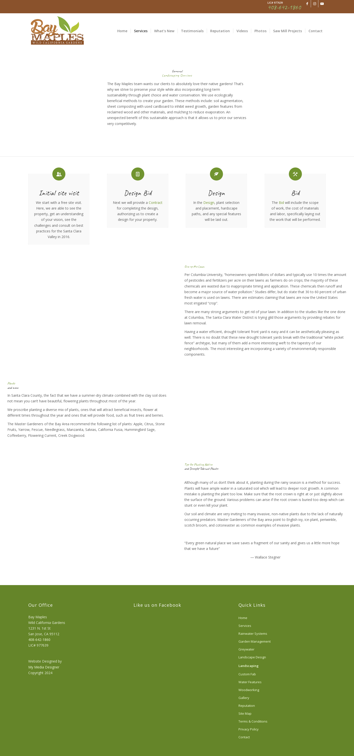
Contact (244, 737)
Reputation (246, 705)
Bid (281, 202)
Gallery (243, 698)
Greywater (246, 649)
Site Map (244, 713)
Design (208, 202)
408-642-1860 (39, 639)
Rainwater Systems (252, 633)
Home (242, 618)
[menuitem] (122, 31)
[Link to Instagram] (314, 3)
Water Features (250, 682)
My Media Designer (43, 667)
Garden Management (254, 641)
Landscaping (248, 666)
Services (244, 625)
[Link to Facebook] (307, 3)
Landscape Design (252, 657)
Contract (155, 202)
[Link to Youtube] (322, 3)
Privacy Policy (248, 729)
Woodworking (248, 690)
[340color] (57, 31)
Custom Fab (247, 674)
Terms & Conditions (252, 721)
